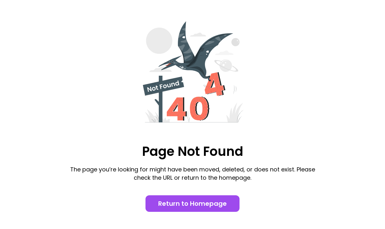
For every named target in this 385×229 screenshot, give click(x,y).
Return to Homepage (192, 203)
